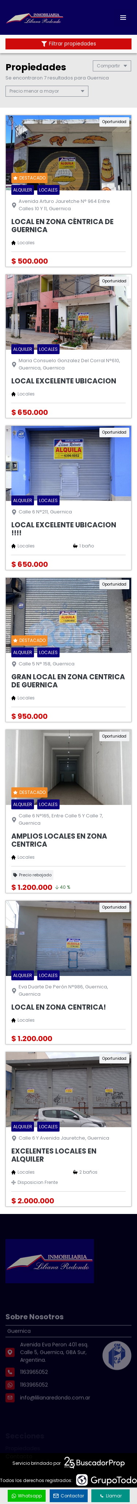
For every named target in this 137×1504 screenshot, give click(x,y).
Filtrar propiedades (68, 43)
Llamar (111, 1496)
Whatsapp (27, 1496)
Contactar (68, 1496)
